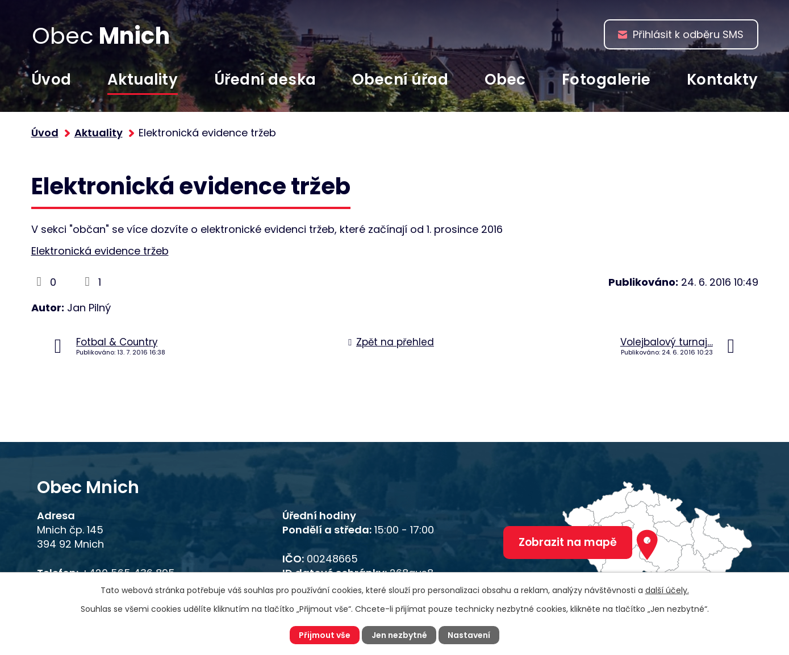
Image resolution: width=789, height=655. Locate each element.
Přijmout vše (324, 635)
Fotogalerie (606, 79)
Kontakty (722, 79)
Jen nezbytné (399, 635)
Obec (505, 79)
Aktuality (142, 79)
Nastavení (469, 635)
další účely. (667, 590)
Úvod (51, 79)
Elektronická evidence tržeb (100, 251)
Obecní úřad (400, 79)
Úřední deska (265, 79)
